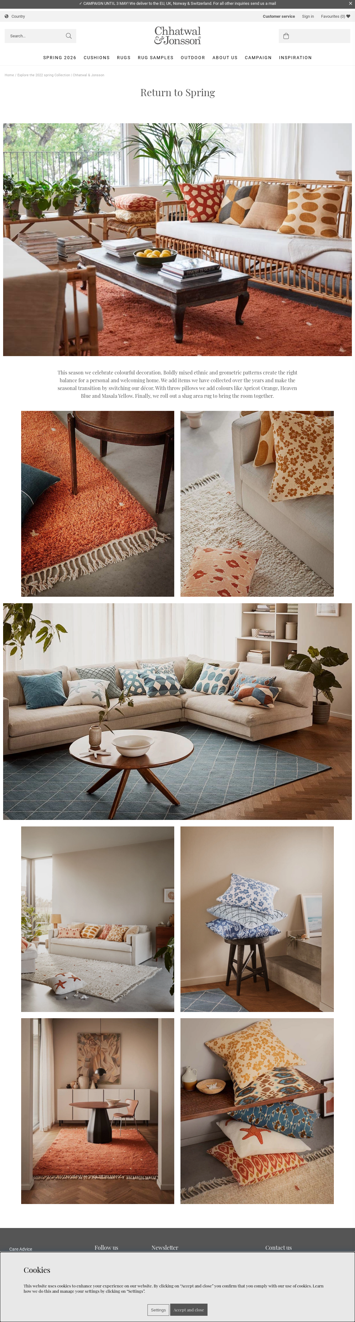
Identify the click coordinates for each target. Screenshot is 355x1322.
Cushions (97, 57)
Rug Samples (156, 57)
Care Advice (20, 1249)
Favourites (335, 16)
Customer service (279, 16)
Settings (158, 1310)
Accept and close (189, 1309)
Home (9, 75)
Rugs (124, 57)
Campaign (258, 57)
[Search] (40, 36)
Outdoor (193, 57)
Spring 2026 (60, 57)
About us (225, 57)
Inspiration (295, 57)
